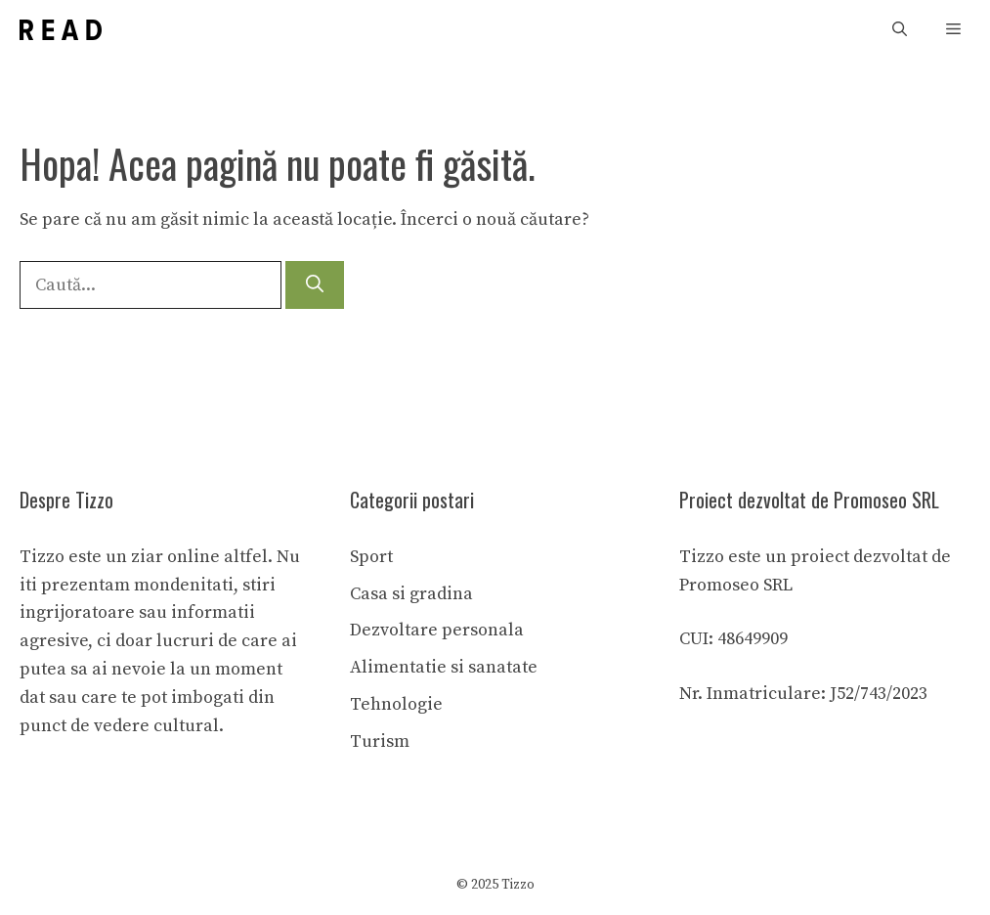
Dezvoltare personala (437, 630)
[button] (899, 30)
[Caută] (314, 285)
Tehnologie (396, 704)
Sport (371, 556)
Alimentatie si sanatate (444, 667)
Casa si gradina (411, 594)
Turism (379, 741)
